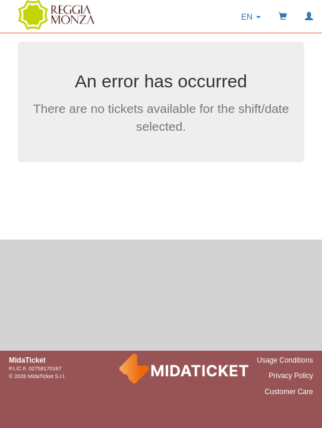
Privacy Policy (291, 376)
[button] (251, 17)
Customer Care (289, 392)
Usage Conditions (285, 360)
